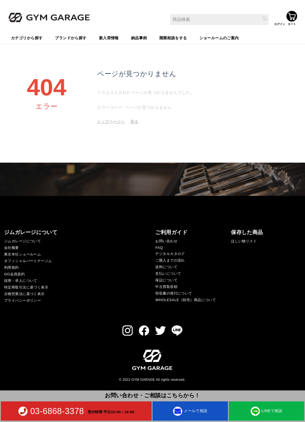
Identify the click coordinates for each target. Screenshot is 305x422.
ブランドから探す (70, 37)
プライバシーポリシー (22, 300)
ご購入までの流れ (170, 259)
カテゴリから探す (27, 37)
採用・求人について (20, 280)
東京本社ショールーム (22, 253)
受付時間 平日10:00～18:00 (111, 412)
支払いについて (168, 273)
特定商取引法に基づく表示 (26, 286)
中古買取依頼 (166, 286)
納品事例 (139, 37)
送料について (166, 266)
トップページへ (111, 120)
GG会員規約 (14, 273)
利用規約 (11, 267)
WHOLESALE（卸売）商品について (185, 299)
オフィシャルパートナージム (28, 260)
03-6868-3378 (57, 411)
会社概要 (11, 247)
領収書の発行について (173, 292)
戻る (134, 120)
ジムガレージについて (22, 240)
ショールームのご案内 (219, 37)
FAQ (159, 247)
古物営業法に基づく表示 (24, 293)
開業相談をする (173, 37)
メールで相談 (190, 410)
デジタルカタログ (170, 253)
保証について (166, 279)
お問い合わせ (166, 240)
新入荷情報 (109, 37)
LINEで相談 (266, 410)
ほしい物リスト (244, 240)
